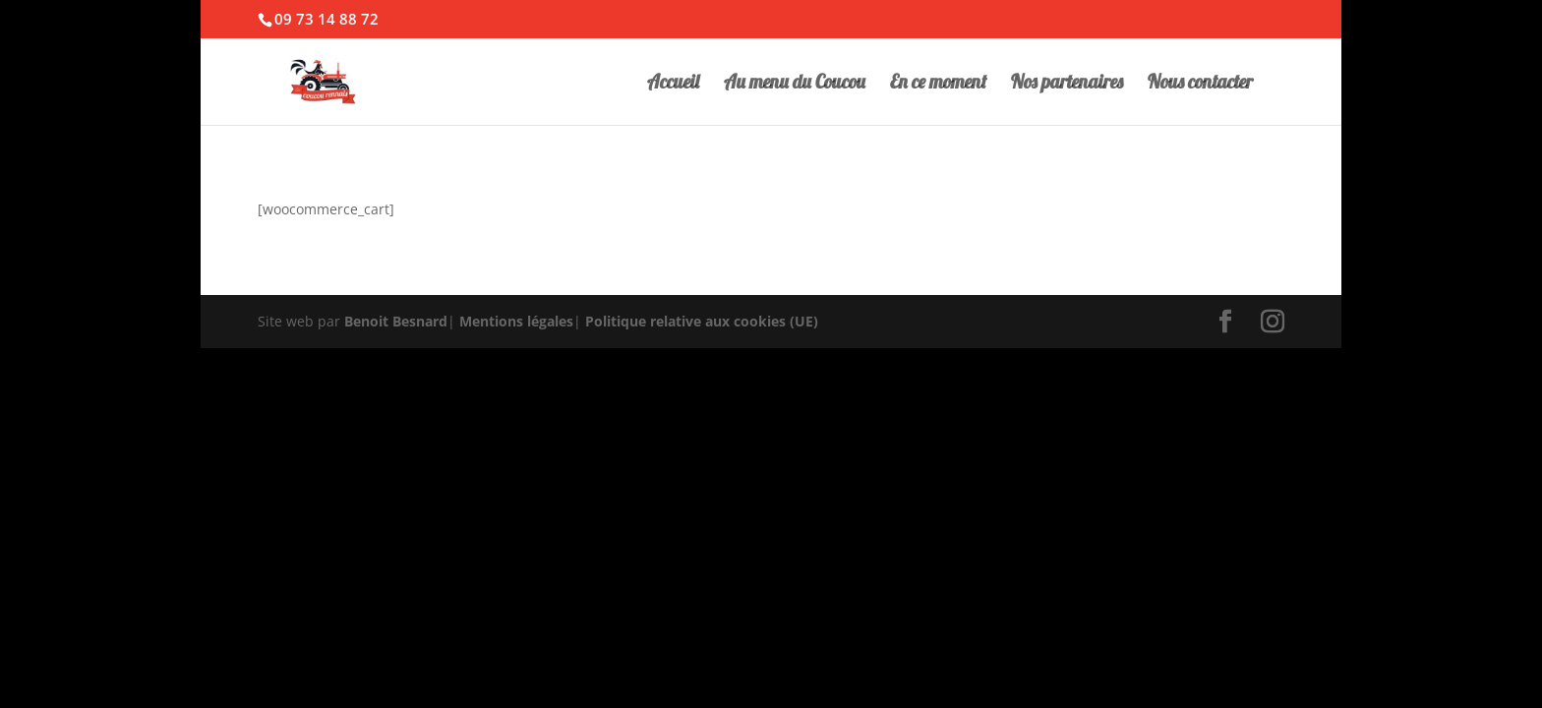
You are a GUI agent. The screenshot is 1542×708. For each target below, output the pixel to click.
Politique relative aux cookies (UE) (701, 321)
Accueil (673, 84)
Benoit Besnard (395, 321)
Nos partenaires (1067, 84)
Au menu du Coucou (794, 84)
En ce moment (938, 84)
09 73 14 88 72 (326, 19)
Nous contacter (1200, 84)
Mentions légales (516, 321)
